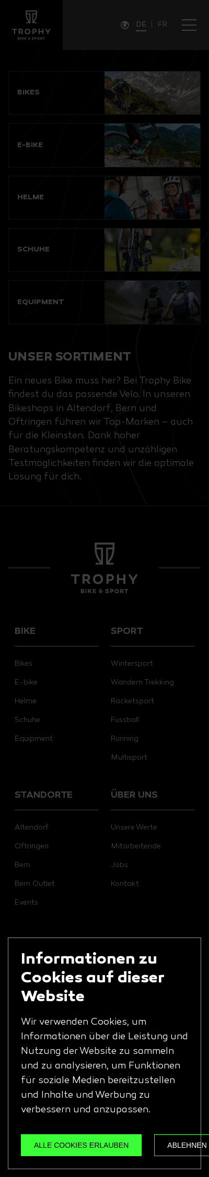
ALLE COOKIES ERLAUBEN (81, 1145)
